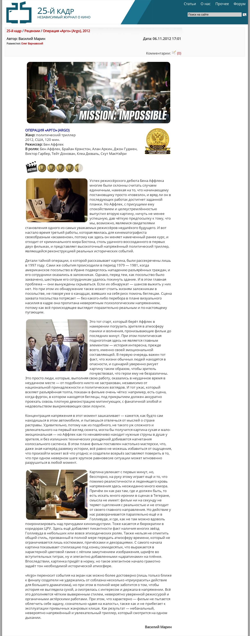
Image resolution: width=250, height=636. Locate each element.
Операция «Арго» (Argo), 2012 (66, 31)
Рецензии (32, 31)
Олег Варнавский (32, 43)
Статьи (190, 3)
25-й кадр (14, 31)
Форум (239, 3)
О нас (206, 3)
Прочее (222, 3)
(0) (176, 53)
